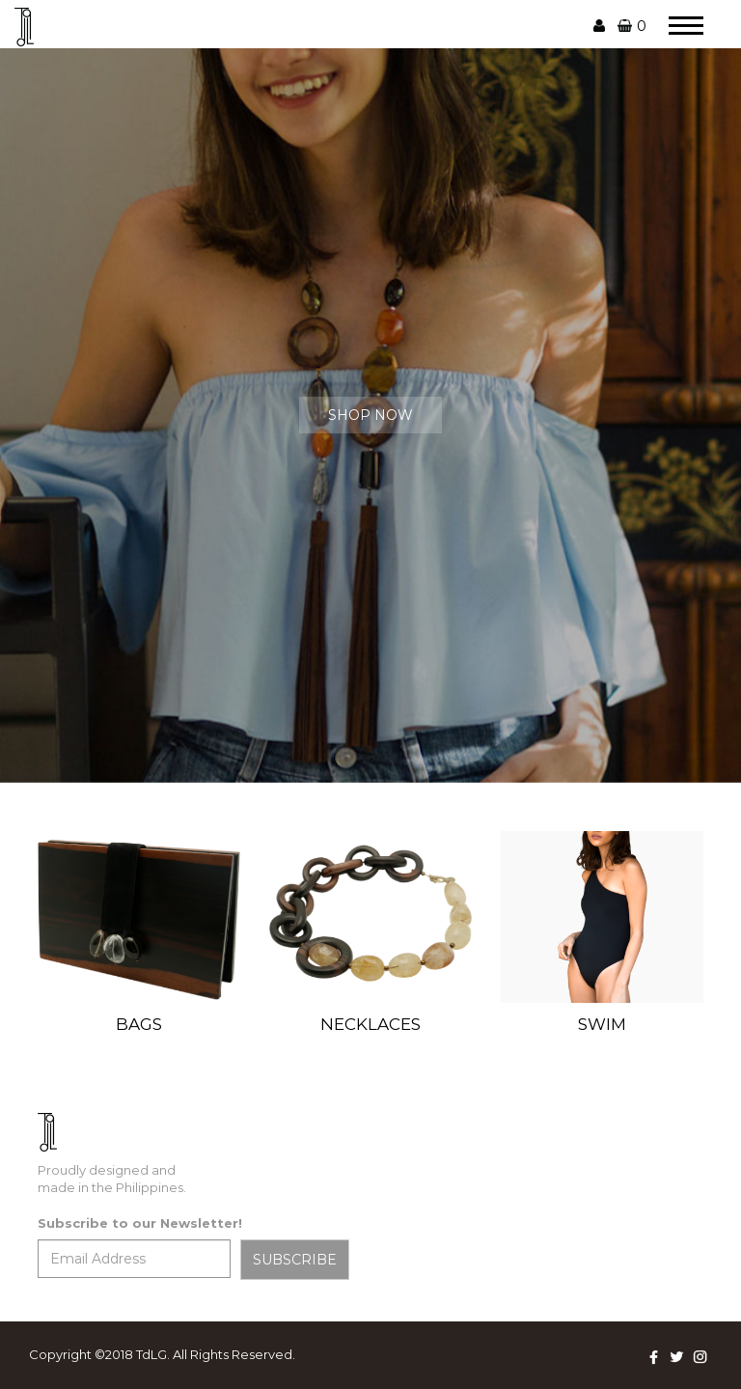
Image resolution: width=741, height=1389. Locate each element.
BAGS (139, 1024)
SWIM (602, 1024)
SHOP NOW (370, 415)
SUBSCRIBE (295, 1259)
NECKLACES (370, 1024)
